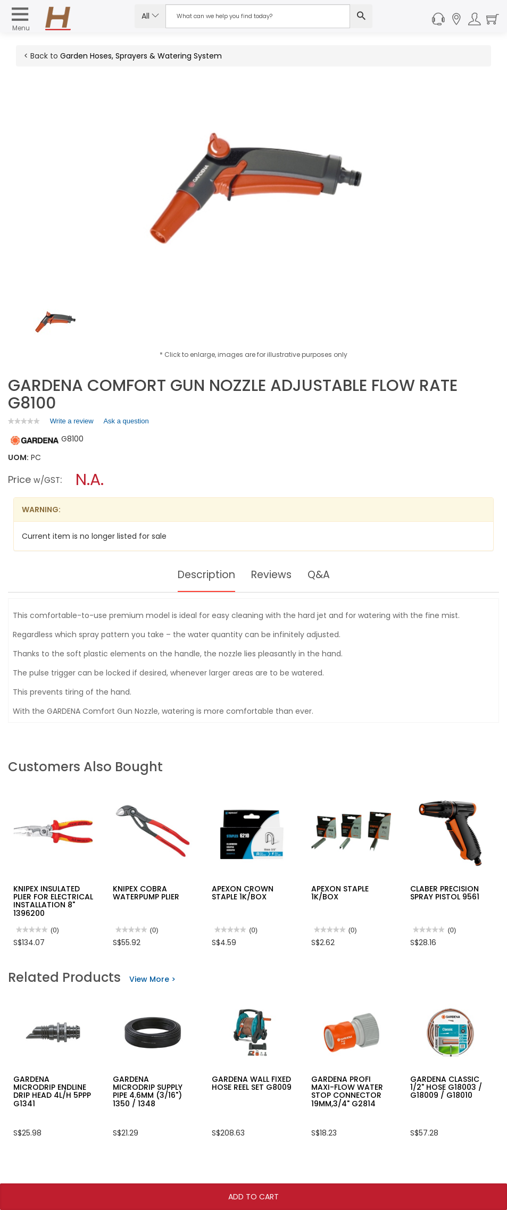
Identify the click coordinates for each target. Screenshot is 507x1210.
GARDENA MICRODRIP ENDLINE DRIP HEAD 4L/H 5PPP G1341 (52, 1091)
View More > (152, 979)
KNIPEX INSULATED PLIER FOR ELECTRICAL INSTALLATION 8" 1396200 (53, 901)
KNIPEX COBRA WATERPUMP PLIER (146, 892)
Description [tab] (204, 575)
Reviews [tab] (272, 575)
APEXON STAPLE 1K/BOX (340, 892)
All (150, 16)
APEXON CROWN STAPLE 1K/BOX (242, 892)
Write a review (72, 423)
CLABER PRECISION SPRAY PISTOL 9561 (444, 892)
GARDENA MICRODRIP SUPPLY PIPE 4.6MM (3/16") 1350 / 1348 (147, 1091)
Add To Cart (253, 1196)
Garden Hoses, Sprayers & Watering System (141, 56)
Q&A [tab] (321, 575)
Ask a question (125, 421)
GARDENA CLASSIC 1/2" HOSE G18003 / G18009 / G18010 (446, 1087)
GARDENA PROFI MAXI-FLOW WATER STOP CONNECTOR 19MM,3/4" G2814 (347, 1091)
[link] (24, 421)
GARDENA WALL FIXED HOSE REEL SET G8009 (252, 1083)
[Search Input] (257, 16)
